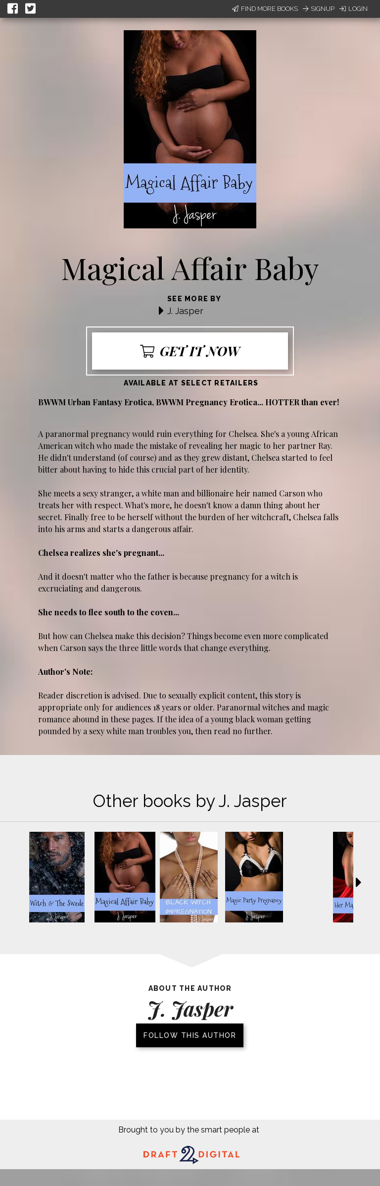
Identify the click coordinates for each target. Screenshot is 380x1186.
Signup (318, 8)
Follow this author (189, 1035)
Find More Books (265, 8)
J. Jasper (185, 311)
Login (353, 8)
